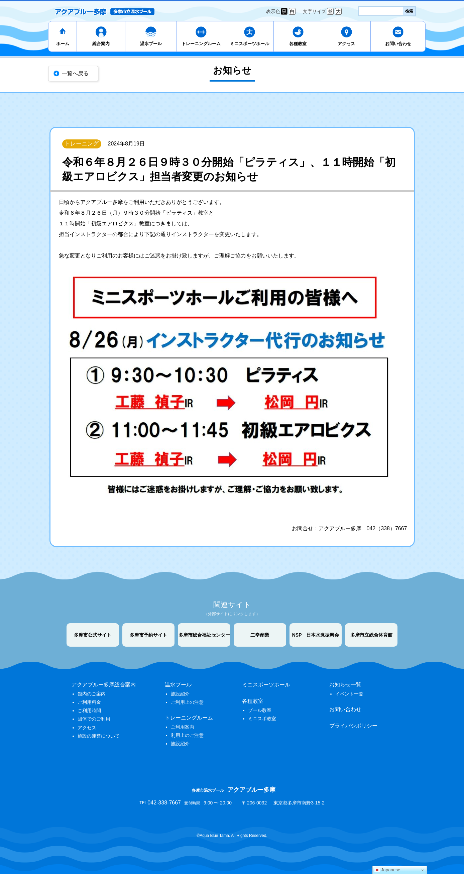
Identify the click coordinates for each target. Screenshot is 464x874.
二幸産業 (259, 635)
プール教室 (259, 710)
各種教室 (298, 43)
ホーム (62, 43)
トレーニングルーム (201, 43)
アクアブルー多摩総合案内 (104, 684)
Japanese (387, 870)
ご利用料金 (89, 702)
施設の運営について (99, 736)
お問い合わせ (398, 43)
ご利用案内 (182, 727)
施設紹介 (180, 693)
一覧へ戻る (75, 73)
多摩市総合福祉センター (204, 635)
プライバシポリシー (353, 726)
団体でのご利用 (94, 719)
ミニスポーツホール (249, 43)
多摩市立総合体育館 (371, 635)
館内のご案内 (92, 693)
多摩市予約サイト (148, 635)
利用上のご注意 (187, 735)
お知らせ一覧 (345, 684)
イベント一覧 (349, 693)
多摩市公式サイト (92, 635)
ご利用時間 (89, 710)
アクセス (346, 43)
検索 (409, 11)
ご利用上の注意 (187, 702)
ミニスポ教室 (262, 718)
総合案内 (101, 43)
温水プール (151, 43)
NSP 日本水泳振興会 (315, 635)
